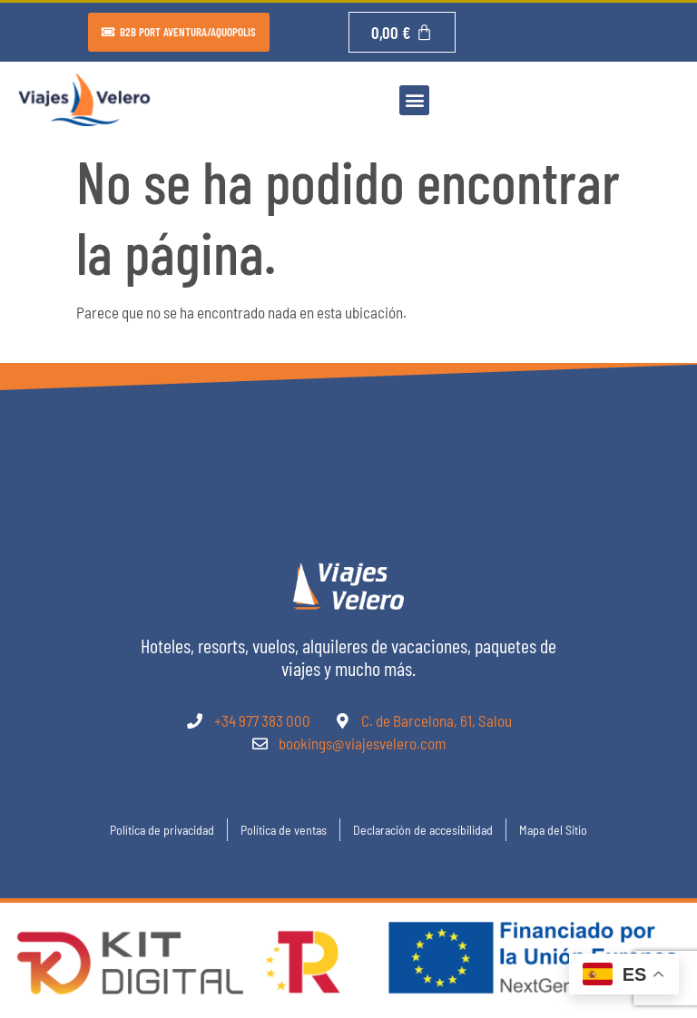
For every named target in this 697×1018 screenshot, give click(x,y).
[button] (414, 100)
